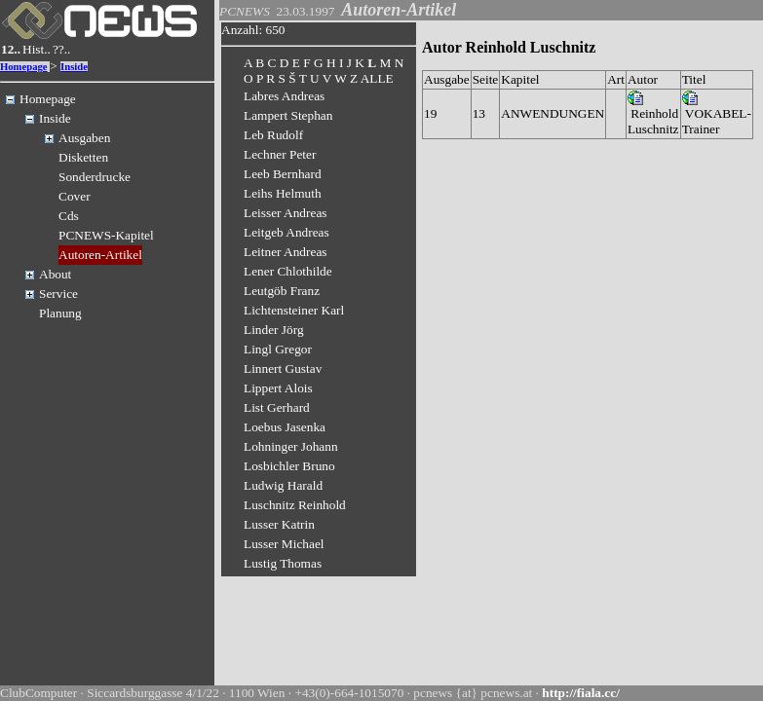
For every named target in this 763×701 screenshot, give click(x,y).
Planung (60, 313)
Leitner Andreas (285, 251)
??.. (62, 49)
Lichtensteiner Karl (294, 310)
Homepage (24, 66)
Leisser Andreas (285, 212)
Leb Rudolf (273, 135)
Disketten (83, 157)
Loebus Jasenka (284, 427)
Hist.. (36, 49)
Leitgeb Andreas (286, 232)
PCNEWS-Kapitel (106, 235)
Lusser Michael (284, 543)
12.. (10, 49)
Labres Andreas (284, 96)
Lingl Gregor (278, 349)
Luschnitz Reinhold (295, 505)
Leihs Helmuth (283, 193)
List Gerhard (277, 407)
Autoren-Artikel (100, 254)
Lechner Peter (280, 154)
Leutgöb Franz (282, 290)
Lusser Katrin (279, 524)
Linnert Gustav (283, 368)
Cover (74, 196)
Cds (68, 215)
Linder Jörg (274, 329)
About (55, 274)
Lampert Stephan (288, 115)
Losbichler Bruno (289, 466)
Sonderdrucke (94, 176)
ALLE (377, 78)
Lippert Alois (278, 388)
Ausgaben (84, 137)
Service (58, 293)
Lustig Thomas (283, 563)
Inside (74, 66)
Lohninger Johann (291, 446)
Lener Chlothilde (288, 271)
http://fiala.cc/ (581, 692)
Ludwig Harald (283, 485)
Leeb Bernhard (283, 173)
